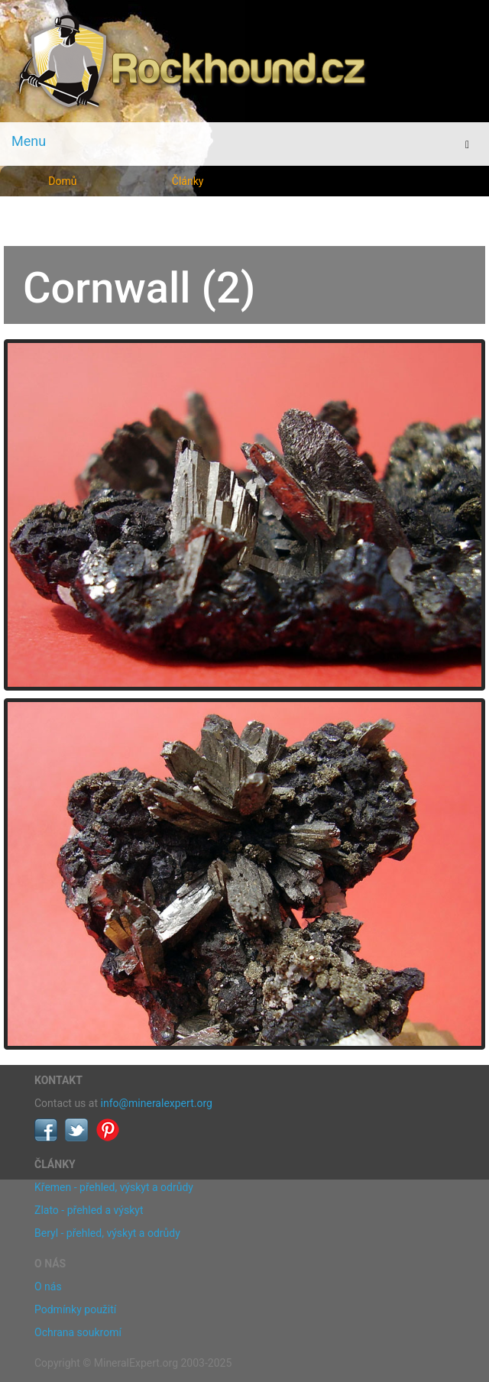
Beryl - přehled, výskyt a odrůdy (107, 1233)
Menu (28, 141)
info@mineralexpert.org (156, 1103)
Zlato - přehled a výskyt (88, 1210)
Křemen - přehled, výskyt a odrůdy (113, 1187)
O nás (48, 1286)
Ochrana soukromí (77, 1332)
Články (188, 181)
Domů (62, 181)
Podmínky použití (75, 1309)
